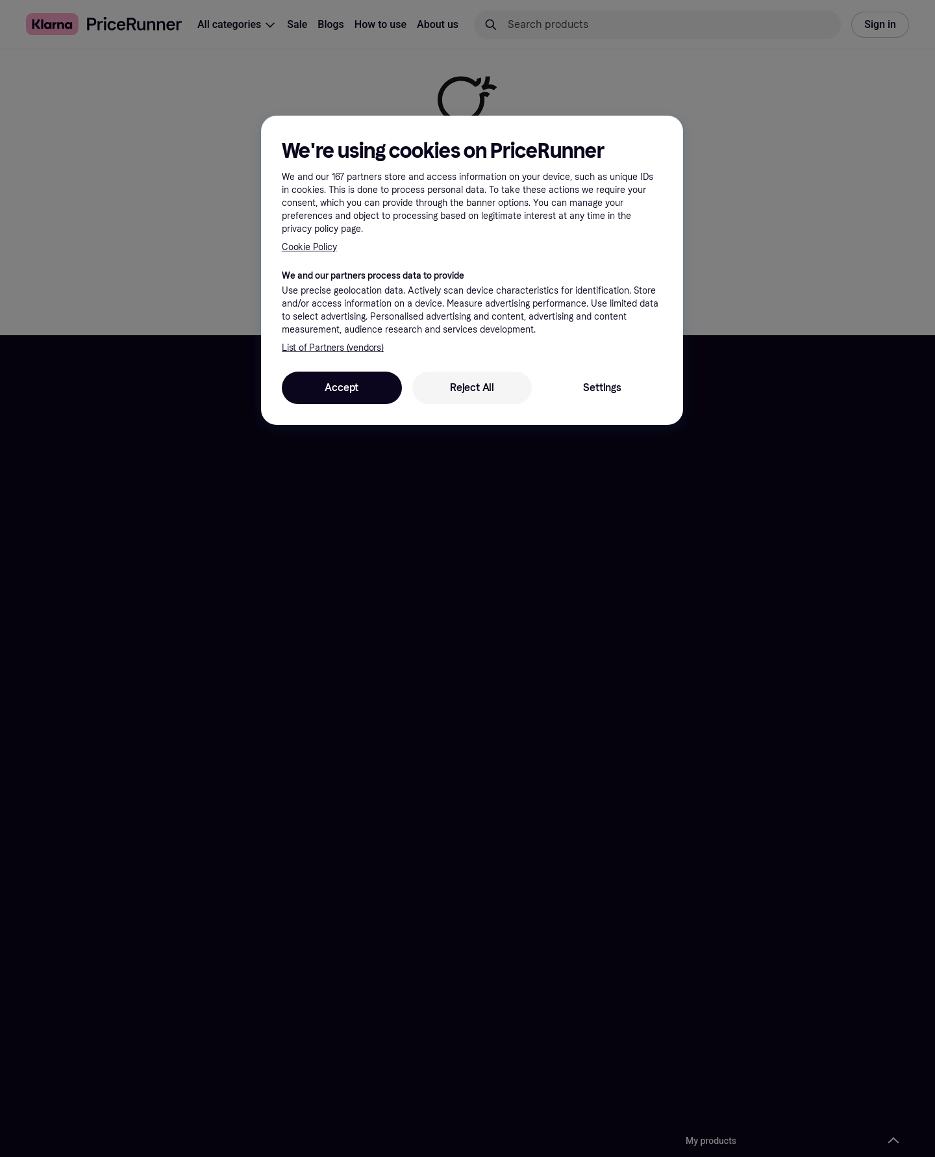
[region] (472, 270)
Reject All (472, 387)
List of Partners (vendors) (333, 347)
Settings (602, 387)
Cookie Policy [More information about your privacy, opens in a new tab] (309, 247)
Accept (341, 387)
